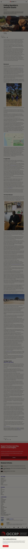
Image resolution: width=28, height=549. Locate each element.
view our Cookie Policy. (5, 543)
